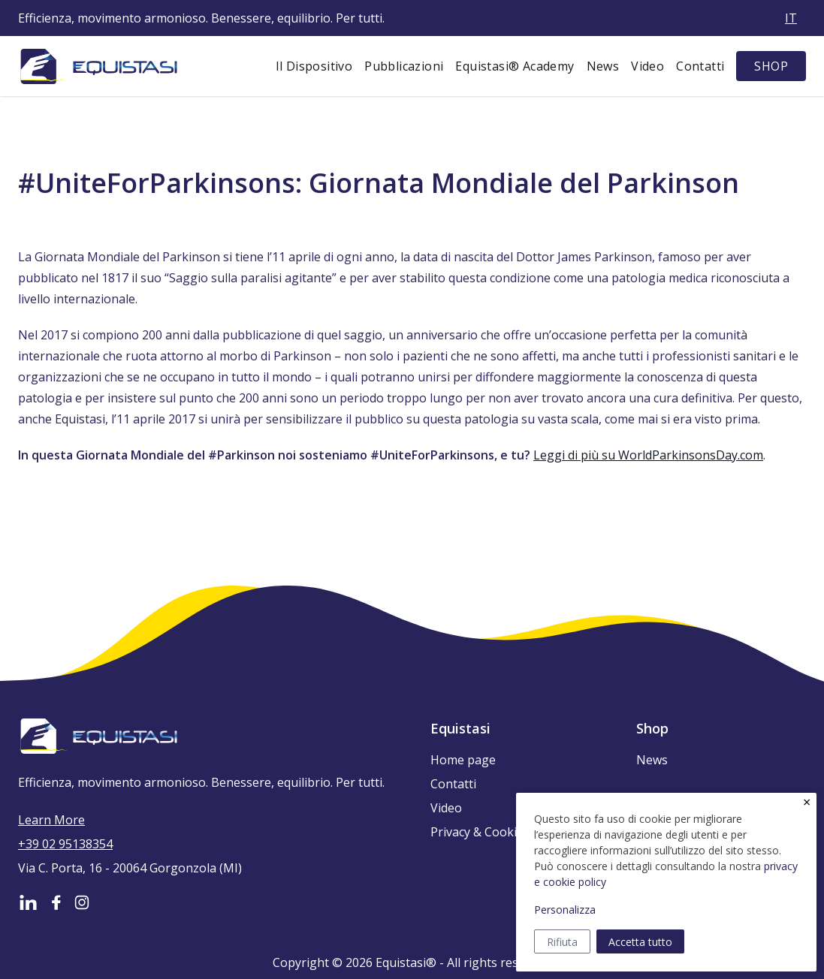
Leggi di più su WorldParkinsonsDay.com (648, 455)
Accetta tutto (640, 942)
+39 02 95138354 (65, 844)
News (603, 66)
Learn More (51, 820)
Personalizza (565, 909)
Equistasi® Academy (514, 66)
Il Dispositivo (314, 66)
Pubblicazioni (403, 66)
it (791, 18)
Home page (463, 760)
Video (647, 66)
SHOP (771, 66)
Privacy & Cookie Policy (494, 832)
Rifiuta (562, 942)
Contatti (700, 66)
